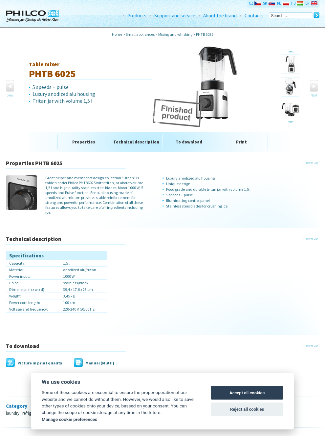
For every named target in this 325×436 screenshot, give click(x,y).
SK (265, 3)
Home (117, 34)
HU (293, 3)
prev (10, 95)
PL (279, 3)
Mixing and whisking (175, 34)
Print (241, 142)
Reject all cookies (247, 409)
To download (189, 142)
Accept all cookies (247, 392)
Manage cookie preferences (69, 419)
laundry (12, 413)
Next (314, 95)
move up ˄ (311, 162)
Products (136, 15)
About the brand (220, 15)
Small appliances (140, 34)
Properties (83, 142)
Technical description (136, 142)
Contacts (254, 15)
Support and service (174, 15)
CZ (251, 3)
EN (307, 3)
